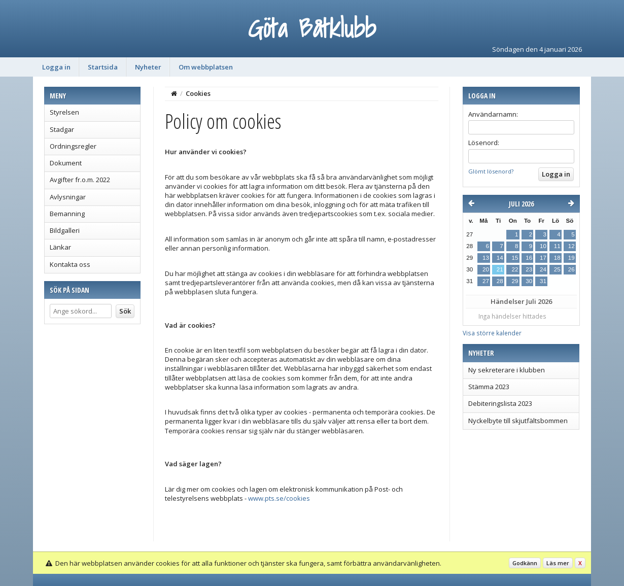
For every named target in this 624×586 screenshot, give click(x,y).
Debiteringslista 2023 (500, 403)
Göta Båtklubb (312, 28)
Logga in (56, 67)
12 (571, 246)
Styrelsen (64, 112)
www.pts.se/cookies (279, 498)
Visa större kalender (492, 333)
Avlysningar (68, 196)
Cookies (198, 93)
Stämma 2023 (488, 386)
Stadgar (62, 129)
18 (557, 258)
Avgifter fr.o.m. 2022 (80, 179)
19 (571, 258)
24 (543, 269)
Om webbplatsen (206, 67)
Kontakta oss (70, 264)
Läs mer (557, 563)
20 (485, 269)
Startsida (103, 67)
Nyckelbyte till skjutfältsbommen (518, 420)
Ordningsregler (73, 146)
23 (529, 269)
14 (500, 258)
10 (543, 246)
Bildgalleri (65, 230)
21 (500, 269)
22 (514, 269)
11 (557, 246)
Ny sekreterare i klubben (506, 369)
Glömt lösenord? (490, 171)
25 (557, 269)
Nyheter (148, 67)
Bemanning (67, 213)
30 (529, 281)
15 (514, 258)
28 (500, 281)
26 (571, 269)
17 (543, 258)
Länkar (60, 247)
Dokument (66, 162)
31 (543, 281)
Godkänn (524, 563)
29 (514, 281)
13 (485, 258)
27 (485, 281)
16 (529, 258)
